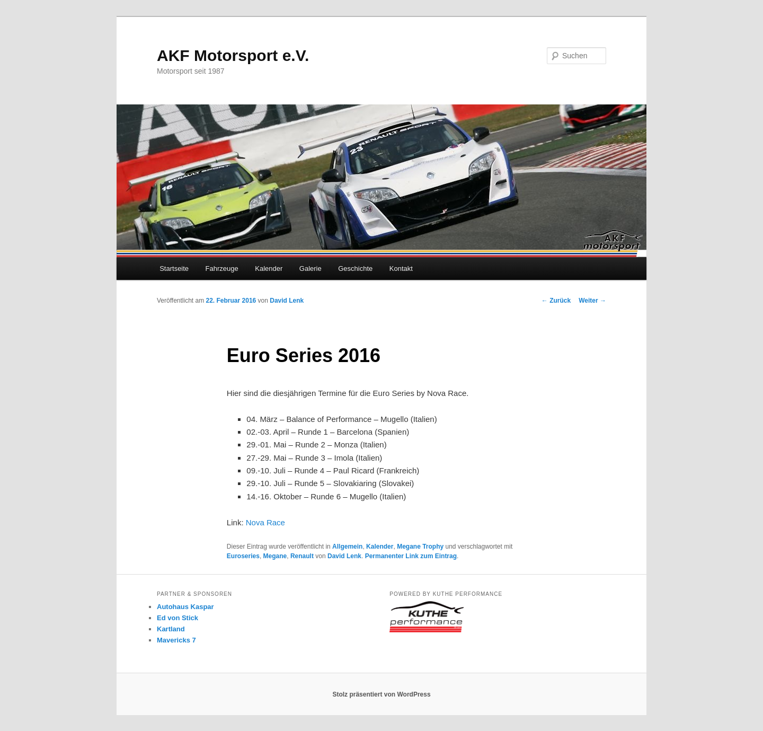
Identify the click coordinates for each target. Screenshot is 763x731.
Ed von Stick (177, 618)
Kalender (268, 268)
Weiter (592, 300)
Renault (302, 556)
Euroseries (243, 556)
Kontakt (401, 268)
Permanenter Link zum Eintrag (411, 556)
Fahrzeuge (222, 268)
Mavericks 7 (176, 640)
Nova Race (265, 522)
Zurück (556, 300)
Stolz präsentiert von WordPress (381, 694)
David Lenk (287, 300)
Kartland (171, 629)
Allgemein (347, 546)
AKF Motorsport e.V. (233, 55)
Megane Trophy (420, 546)
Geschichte (355, 268)
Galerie (310, 268)
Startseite (174, 268)
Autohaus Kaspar (185, 607)
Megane (275, 556)
